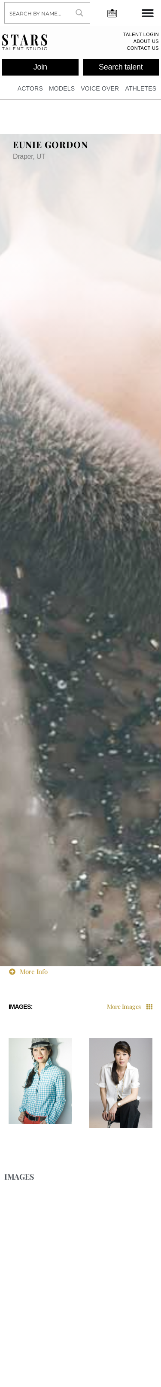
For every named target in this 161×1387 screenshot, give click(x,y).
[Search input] (37, 13)
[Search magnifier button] (79, 13)
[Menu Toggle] (147, 12)
